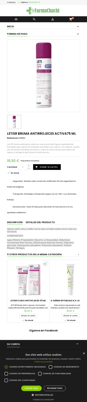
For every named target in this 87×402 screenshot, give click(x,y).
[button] (43, 395)
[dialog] (43, 376)
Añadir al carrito (46, 167)
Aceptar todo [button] (31, 388)
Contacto (11, 2)
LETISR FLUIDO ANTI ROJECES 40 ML (28, 300)
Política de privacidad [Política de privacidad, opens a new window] (43, 361)
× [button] (84, 353)
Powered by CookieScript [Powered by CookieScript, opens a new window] (43, 400)
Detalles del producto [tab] (40, 222)
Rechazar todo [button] (54, 388)
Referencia (12, 138)
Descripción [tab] (15, 222)
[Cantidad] (22, 167)
